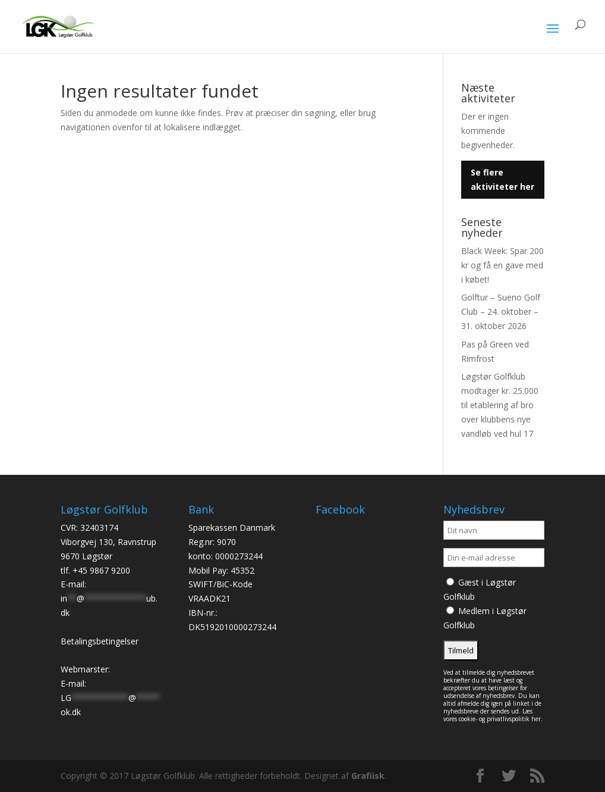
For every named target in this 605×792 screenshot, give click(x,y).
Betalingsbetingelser (99, 641)
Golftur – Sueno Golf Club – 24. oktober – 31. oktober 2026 (500, 311)
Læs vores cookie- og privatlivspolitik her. (493, 715)
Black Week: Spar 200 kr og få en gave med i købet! (502, 265)
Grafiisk (368, 775)
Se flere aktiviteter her (502, 179)
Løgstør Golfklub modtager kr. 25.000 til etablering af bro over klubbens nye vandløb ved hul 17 (499, 405)
